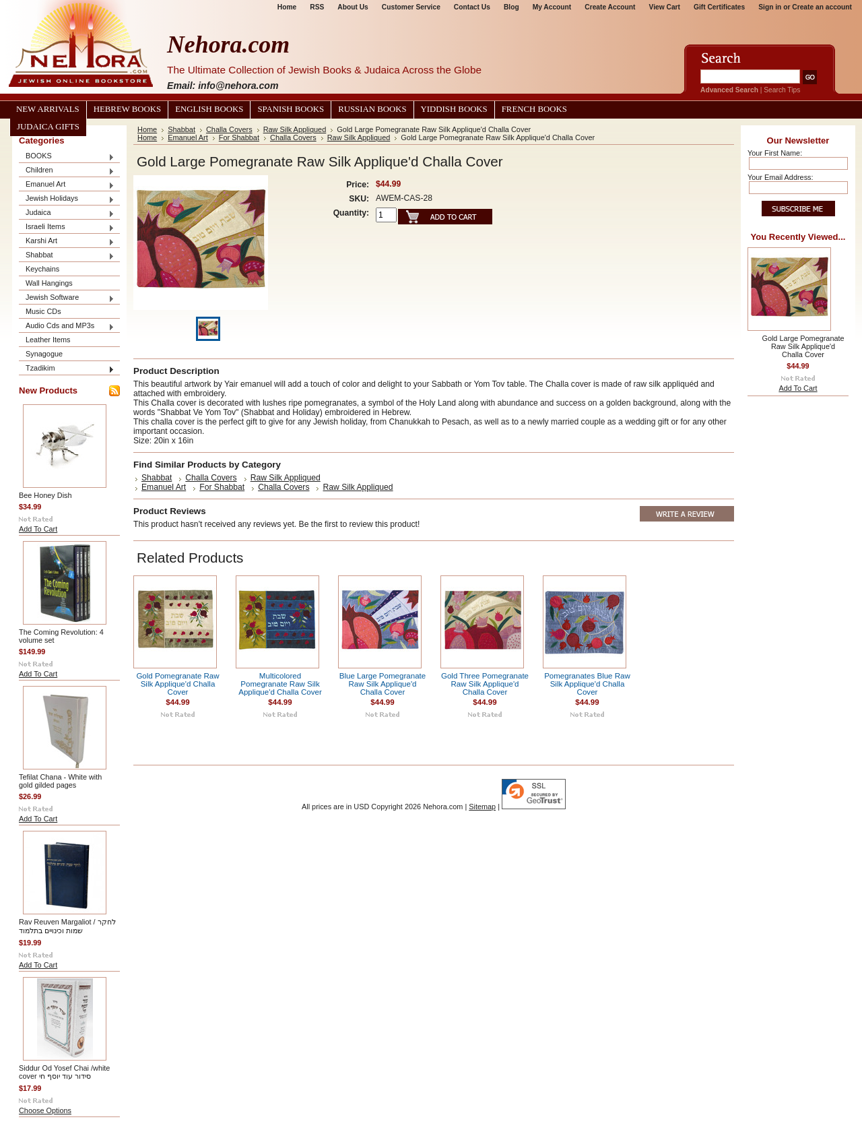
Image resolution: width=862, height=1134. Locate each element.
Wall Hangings (49, 283)
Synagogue (44, 354)
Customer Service (411, 7)
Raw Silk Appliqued (295, 129)
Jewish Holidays (66, 199)
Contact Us (472, 7)
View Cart (664, 7)
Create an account (822, 7)
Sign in (769, 7)
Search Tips (782, 90)
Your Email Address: (781, 177)
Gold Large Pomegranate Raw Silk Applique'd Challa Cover (803, 346)
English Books (209, 109)
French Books (534, 109)
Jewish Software (66, 298)
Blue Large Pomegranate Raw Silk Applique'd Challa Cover (382, 684)
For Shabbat (239, 137)
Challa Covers (229, 129)
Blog (511, 7)
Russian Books (372, 109)
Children (66, 171)
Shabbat (66, 256)
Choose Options (45, 1110)
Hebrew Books (127, 109)
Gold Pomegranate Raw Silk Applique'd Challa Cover (177, 684)
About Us (352, 7)
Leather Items (48, 340)
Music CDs (43, 311)
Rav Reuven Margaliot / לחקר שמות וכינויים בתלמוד (67, 926)
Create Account (610, 7)
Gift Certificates (719, 7)
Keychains (42, 269)
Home (286, 7)
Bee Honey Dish (45, 495)
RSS (317, 7)
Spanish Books (290, 109)
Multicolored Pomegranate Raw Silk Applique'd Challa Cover (280, 684)
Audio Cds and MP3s (66, 326)
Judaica (66, 213)
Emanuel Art (66, 185)
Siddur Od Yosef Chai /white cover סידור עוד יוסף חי (64, 1072)
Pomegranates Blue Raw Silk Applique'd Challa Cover (587, 684)
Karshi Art (66, 242)
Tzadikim (66, 369)
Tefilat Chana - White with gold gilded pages (60, 781)
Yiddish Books (454, 109)
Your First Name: (775, 153)
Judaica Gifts (48, 126)
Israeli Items (66, 227)
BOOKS (66, 157)
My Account (552, 7)
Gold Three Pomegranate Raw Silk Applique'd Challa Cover (485, 684)
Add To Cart (38, 529)
